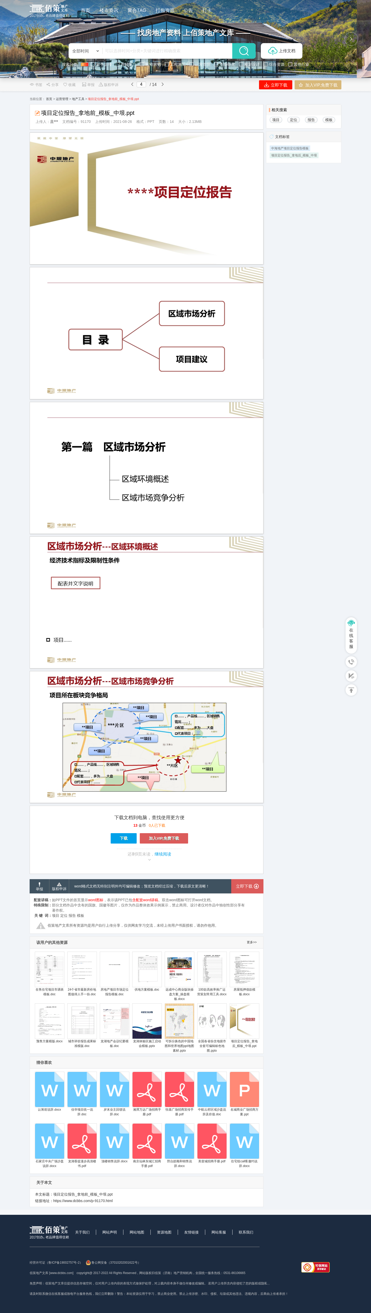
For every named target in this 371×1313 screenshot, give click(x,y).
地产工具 (78, 99)
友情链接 (191, 1232)
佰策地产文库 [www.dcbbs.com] (52, 1273)
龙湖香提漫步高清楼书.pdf (82, 1145)
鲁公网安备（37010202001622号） (113, 1262)
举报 (88, 85)
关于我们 (82, 1232)
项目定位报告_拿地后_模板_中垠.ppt (244, 1025)
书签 (36, 85)
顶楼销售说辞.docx (114, 1143)
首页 (49, 99)
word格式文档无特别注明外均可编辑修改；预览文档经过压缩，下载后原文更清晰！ (141, 886)
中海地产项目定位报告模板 (290, 148)
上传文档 (281, 51)
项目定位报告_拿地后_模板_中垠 (294, 155)
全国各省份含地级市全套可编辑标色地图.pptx (212, 1027)
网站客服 (218, 1232)
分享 (52, 85)
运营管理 (62, 99)
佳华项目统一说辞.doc (82, 1094)
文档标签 (282, 137)
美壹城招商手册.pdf (212, 1143)
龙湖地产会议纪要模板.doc (114, 1025)
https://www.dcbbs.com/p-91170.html (83, 1201)
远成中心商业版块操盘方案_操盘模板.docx (179, 976)
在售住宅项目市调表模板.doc (49, 974)
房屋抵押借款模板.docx (244, 974)
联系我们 (246, 1232)
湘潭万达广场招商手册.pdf (147, 1094)
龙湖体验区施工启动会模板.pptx (147, 1025)
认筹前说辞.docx (49, 1091)
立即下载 (275, 84)
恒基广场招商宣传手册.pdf (179, 1094)
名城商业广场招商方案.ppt (244, 1094)
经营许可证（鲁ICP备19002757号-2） (56, 1262)
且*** (54, 122)
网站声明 (109, 1232)
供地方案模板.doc (147, 971)
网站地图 (137, 1232)
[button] (20, 39)
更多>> (252, 942)
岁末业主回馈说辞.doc (114, 1094)
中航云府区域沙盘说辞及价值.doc (212, 1094)
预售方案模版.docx (49, 1023)
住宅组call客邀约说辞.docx (244, 1145)
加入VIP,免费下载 (318, 84)
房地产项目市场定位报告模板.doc (114, 974)
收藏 (69, 85)
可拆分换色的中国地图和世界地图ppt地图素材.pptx (179, 1027)
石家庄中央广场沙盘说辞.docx (49, 1145)
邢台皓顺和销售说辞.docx (179, 1145)
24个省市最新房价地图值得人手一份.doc (82, 974)
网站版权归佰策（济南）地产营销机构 (165, 1273)
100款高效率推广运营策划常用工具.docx (212, 974)
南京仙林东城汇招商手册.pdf (147, 1145)
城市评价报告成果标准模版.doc (82, 1025)
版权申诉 (108, 85)
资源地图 (164, 1232)
